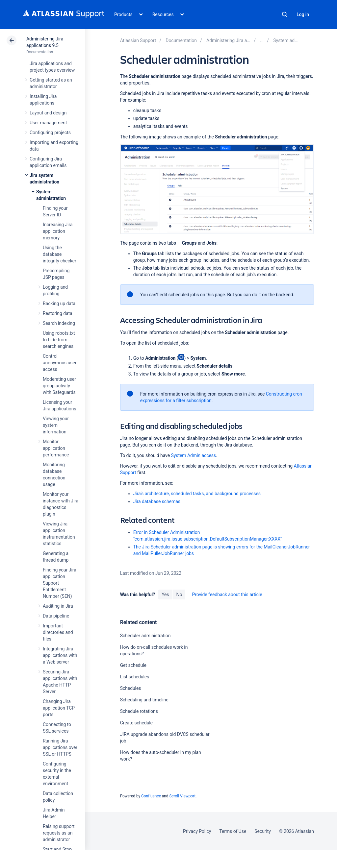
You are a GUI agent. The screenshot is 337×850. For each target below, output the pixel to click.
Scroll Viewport (182, 796)
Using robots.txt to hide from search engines (59, 339)
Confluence (151, 796)
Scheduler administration (145, 635)
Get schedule (133, 665)
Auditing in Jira (58, 606)
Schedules (130, 688)
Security (262, 831)
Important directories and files (58, 632)
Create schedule (136, 722)
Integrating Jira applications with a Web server (60, 655)
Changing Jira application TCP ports (59, 708)
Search (284, 14)
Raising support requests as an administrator (59, 833)
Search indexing (59, 323)
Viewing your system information (56, 425)
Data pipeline (56, 616)
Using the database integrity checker (59, 254)
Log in (303, 14)
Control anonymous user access (60, 362)
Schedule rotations (139, 711)
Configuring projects (50, 132)
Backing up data (59, 303)
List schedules (134, 676)
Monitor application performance (56, 448)
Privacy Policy (197, 831)
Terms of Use (232, 831)
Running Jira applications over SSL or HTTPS (60, 747)
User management (48, 122)
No (179, 594)
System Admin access (193, 455)
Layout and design (48, 112)
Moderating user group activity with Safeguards (59, 385)
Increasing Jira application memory (57, 231)
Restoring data (57, 313)
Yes (165, 594)
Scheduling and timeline (144, 699)
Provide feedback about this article (227, 594)
